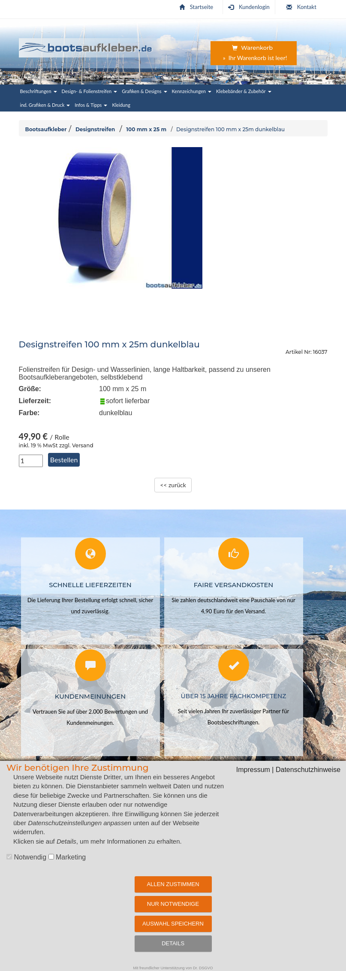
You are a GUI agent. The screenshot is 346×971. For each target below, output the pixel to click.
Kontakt (301, 6)
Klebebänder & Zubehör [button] (243, 91)
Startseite (196, 6)
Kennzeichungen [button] (192, 91)
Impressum (253, 769)
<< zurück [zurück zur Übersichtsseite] (173, 485)
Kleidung (121, 105)
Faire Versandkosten (233, 584)
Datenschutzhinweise (308, 769)
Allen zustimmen (173, 884)
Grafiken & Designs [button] (144, 91)
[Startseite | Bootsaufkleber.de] (86, 46)
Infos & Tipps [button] (91, 105)
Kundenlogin (249, 6)
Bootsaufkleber (46, 129)
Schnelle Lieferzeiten (90, 584)
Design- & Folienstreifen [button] (89, 91)
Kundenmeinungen (90, 696)
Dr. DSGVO (203, 968)
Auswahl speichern (173, 923)
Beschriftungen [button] (38, 91)
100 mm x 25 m (146, 129)
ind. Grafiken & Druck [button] (45, 105)
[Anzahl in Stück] (31, 461)
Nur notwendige (173, 904)
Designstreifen (95, 129)
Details (173, 943)
